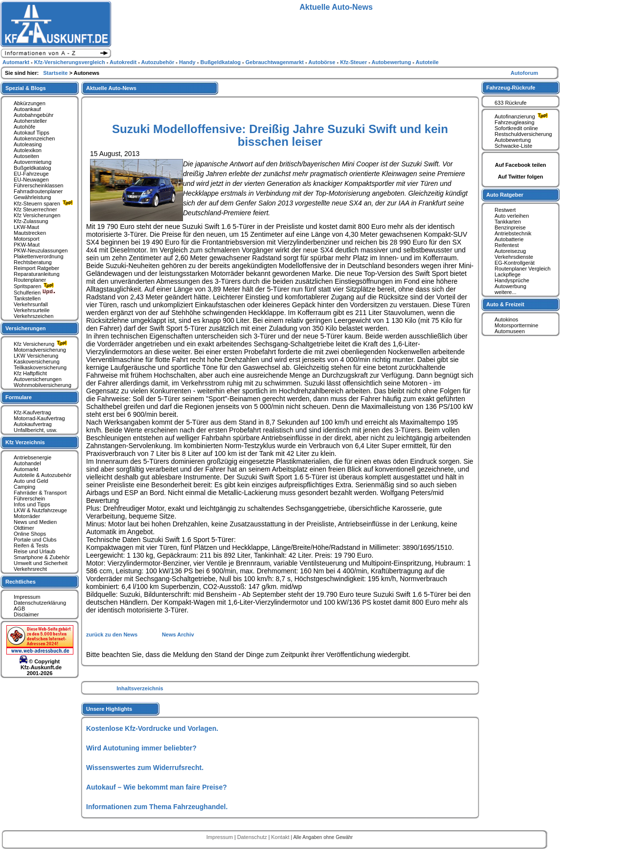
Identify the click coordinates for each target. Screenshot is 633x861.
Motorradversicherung (40, 350)
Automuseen (510, 331)
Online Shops (30, 534)
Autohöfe (24, 127)
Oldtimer (24, 528)
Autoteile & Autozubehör (42, 475)
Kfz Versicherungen (37, 215)
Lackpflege (507, 274)
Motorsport (27, 239)
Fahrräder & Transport (40, 493)
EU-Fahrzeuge (31, 174)
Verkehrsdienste (514, 257)
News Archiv (178, 634)
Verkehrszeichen (33, 316)
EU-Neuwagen (31, 179)
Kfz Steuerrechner (35, 209)
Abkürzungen (29, 103)
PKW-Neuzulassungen (41, 250)
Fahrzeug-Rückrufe (510, 88)
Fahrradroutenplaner (38, 191)
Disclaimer (26, 614)
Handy (188, 62)
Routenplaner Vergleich (522, 269)
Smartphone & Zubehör (41, 557)
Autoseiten (26, 156)
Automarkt (26, 469)
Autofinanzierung (522, 116)
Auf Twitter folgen (520, 177)
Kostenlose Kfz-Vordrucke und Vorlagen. (152, 728)
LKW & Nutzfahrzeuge (40, 510)
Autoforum (524, 73)
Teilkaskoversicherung (40, 367)
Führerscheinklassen (39, 185)
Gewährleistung (32, 197)
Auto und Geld (31, 481)
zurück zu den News (112, 634)
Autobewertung (513, 140)
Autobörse (322, 62)
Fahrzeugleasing (514, 122)
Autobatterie (509, 239)
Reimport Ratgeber (36, 268)
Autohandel (27, 463)
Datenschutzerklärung (40, 603)
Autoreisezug (510, 251)
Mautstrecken (30, 233)
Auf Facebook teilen (520, 165)
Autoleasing (28, 144)
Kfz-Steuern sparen (44, 203)
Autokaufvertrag (33, 424)
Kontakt (281, 837)
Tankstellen (27, 298)
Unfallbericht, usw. (35, 430)
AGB (19, 609)
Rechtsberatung (33, 262)
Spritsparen (35, 286)
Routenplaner (30, 280)
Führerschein (29, 498)
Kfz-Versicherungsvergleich (70, 62)
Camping (24, 487)
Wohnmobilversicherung (42, 385)
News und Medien (35, 522)
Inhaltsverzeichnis (139, 688)
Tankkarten (508, 222)
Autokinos (506, 319)
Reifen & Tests (31, 545)
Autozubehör (158, 62)
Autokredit (124, 62)
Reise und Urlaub (34, 551)
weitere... (506, 292)
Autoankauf (27, 109)
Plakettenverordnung (39, 256)
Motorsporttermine (516, 325)
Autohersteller (30, 121)
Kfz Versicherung (41, 344)
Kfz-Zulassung (31, 221)
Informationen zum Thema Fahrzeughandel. (156, 807)
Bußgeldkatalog (32, 168)
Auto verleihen (512, 216)
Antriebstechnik (513, 233)
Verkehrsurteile (31, 310)
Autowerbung (510, 286)
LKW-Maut (26, 227)
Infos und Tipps (32, 504)
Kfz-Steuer (354, 62)
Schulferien (35, 292)
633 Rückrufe (510, 103)
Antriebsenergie (32, 457)
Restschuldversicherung (523, 134)
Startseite (56, 73)
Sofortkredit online (516, 128)
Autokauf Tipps (31, 133)
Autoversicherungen (38, 379)
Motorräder (27, 516)
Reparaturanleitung (37, 274)
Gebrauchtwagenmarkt (275, 62)
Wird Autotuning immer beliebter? (141, 748)
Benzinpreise (510, 227)
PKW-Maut (27, 245)
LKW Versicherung (36, 356)
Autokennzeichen (34, 138)
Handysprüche (512, 280)
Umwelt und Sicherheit (41, 563)
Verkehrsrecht (30, 569)
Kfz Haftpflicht (30, 373)
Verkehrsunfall (31, 304)
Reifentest (507, 245)
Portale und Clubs (35, 540)
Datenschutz (253, 837)
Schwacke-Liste (513, 146)
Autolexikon (28, 150)
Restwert (505, 210)
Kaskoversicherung (37, 361)
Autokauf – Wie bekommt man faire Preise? (156, 787)
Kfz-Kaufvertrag (32, 412)
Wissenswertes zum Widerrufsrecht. (144, 767)
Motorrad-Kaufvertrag (39, 418)
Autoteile (427, 62)
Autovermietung (32, 162)
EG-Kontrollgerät (515, 263)
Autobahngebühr (33, 115)
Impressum (27, 597)
